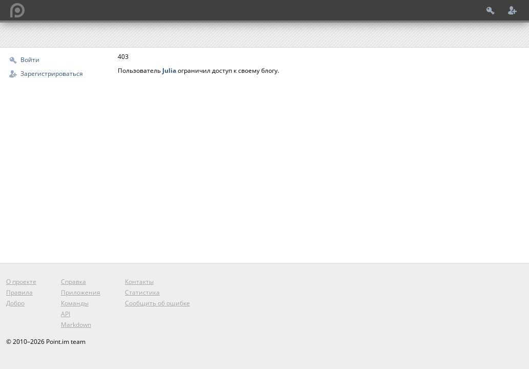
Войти (29, 59)
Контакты (139, 281)
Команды (75, 303)
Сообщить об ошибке (157, 303)
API (65, 314)
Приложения (80, 292)
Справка (73, 281)
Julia (169, 70)
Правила (19, 292)
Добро (15, 303)
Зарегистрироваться (51, 73)
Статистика (142, 292)
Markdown (76, 325)
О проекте (21, 281)
